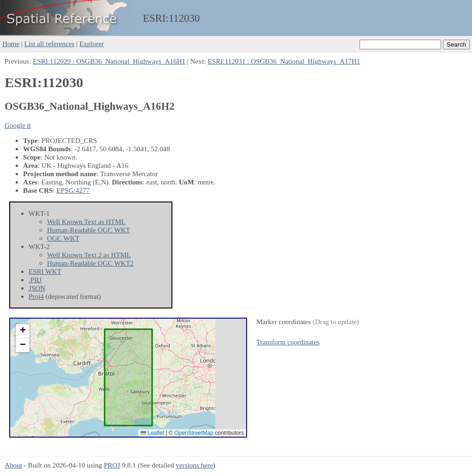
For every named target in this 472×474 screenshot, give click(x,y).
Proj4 (36, 296)
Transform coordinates (287, 342)
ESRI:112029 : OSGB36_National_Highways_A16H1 (109, 61)
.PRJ (35, 280)
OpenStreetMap (193, 433)
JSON (37, 288)
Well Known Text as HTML (86, 221)
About (13, 465)
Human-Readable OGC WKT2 (90, 263)
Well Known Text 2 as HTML (89, 255)
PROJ (112, 465)
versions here (194, 465)
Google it (18, 125)
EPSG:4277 (73, 190)
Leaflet (152, 433)
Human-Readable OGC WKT (88, 230)
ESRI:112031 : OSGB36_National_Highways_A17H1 (283, 61)
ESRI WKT (45, 271)
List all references (49, 43)
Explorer (91, 43)
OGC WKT (63, 238)
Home (10, 43)
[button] (23, 331)
